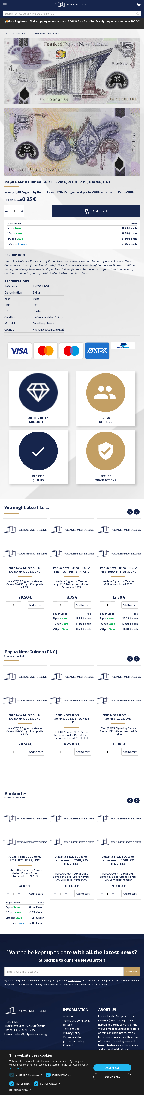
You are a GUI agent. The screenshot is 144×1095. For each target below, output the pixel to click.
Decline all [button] (112, 1076)
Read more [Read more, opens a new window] (15, 1068)
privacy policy (75, 980)
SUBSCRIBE (131, 971)
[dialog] (72, 1072)
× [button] (139, 1053)
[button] (49, 1090)
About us (68, 1016)
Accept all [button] (112, 1067)
